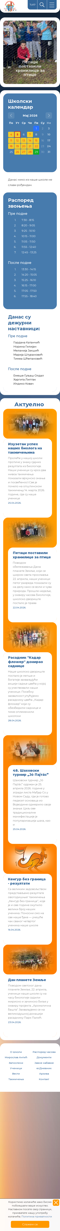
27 (23, 151)
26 (17, 151)
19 (17, 146)
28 (30, 151)
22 (36, 146)
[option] (30, 52)
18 (11, 146)
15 (36, 140)
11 (11, 140)
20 (23, 146)
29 (36, 151)
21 (30, 146)
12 (17, 140)
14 (30, 140)
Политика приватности (36, 1216)
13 (23, 140)
